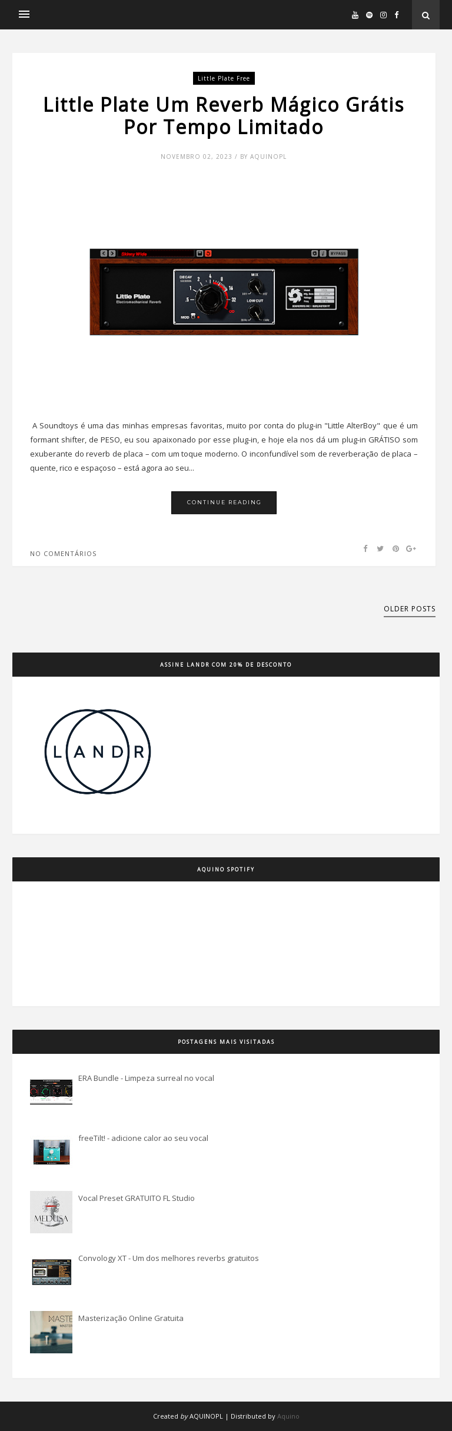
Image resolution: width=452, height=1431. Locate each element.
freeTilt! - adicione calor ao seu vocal (143, 1138)
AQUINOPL (206, 1416)
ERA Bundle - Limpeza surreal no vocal (146, 1078)
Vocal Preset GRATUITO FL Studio (136, 1198)
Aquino (288, 1416)
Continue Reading (224, 502)
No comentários (63, 553)
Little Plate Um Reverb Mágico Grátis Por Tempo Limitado (223, 116)
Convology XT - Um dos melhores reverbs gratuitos (168, 1258)
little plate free (224, 78)
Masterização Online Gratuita (131, 1318)
